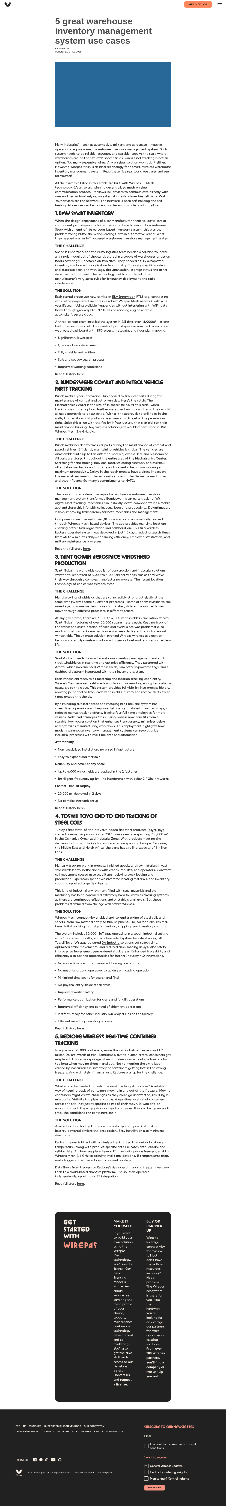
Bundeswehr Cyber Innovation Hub (81, 396)
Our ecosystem (94, 1426)
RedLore (119, 1073)
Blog (75, 1431)
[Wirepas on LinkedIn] (35, 1460)
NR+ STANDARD (32, 1426)
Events (86, 1431)
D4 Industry (111, 943)
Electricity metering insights (168, 1472)
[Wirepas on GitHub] (59, 1460)
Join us (98, 1431)
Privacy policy (105, 1472)
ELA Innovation (123, 297)
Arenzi (60, 667)
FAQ (18, 1426)
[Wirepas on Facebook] (41, 1460)
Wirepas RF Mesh (141, 183)
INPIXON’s (104, 310)
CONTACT (48, 1431)
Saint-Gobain (65, 571)
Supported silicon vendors (62, 1426)
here (80, 374)
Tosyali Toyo (156, 830)
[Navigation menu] (220, 4)
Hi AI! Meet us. (114, 1431)
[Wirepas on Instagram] (46, 1460)
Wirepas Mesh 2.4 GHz (72, 432)
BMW (82, 234)
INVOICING (63, 1431)
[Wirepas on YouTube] (53, 1460)
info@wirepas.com (84, 1472)
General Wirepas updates (166, 1465)
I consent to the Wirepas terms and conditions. (173, 1445)
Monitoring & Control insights (169, 1478)
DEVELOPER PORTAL (28, 1431)
